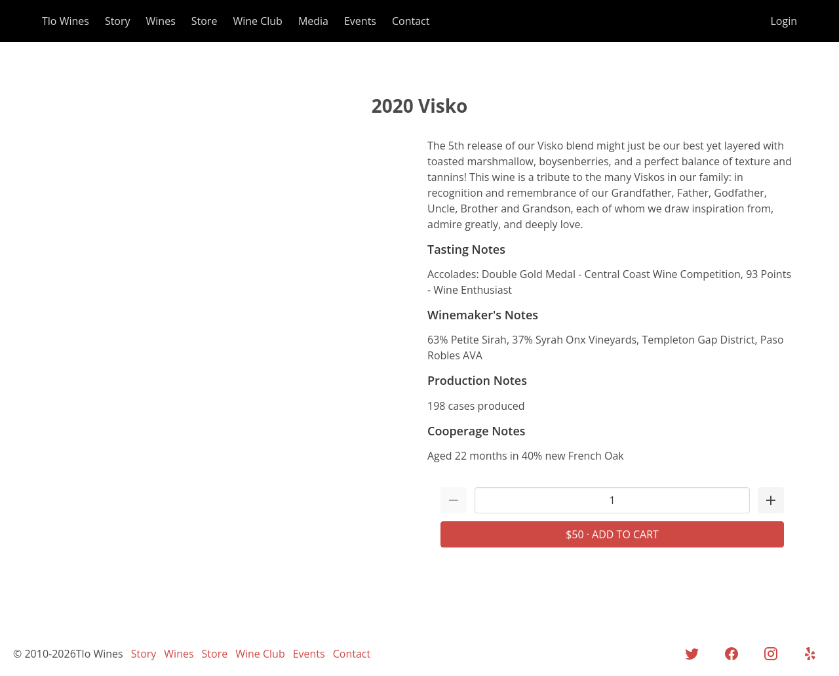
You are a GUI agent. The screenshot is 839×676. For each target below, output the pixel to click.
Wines (161, 21)
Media (313, 21)
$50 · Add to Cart (612, 534)
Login (783, 21)
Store (204, 21)
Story (117, 21)
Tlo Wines (65, 21)
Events (360, 21)
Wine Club (257, 21)
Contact (410, 21)
